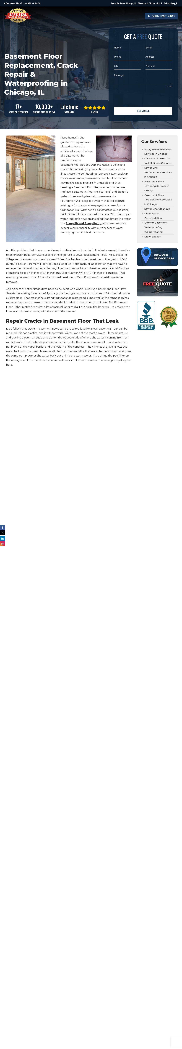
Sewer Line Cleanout (157, 207)
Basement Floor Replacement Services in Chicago (158, 199)
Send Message (143, 110)
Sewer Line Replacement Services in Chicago (158, 171)
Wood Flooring (153, 230)
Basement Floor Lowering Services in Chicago (156, 185)
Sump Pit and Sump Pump (83, 222)
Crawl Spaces (152, 235)
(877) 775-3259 (161, 15)
